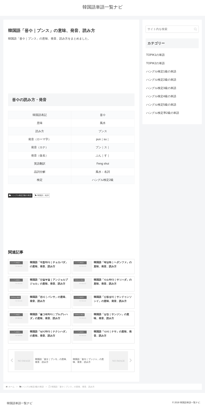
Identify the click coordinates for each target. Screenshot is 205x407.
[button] (195, 29)
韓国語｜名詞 (42, 195)
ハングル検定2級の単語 (20, 195)
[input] (172, 29)
